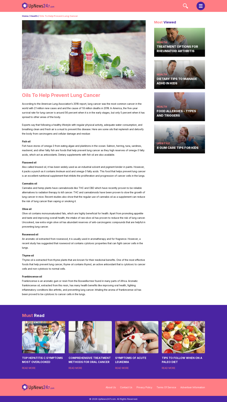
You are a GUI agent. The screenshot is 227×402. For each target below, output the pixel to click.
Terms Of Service (166, 387)
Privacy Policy (144, 387)
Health (34, 16)
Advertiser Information (192, 387)
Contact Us (126, 387)
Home (25, 16)
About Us (111, 387)
